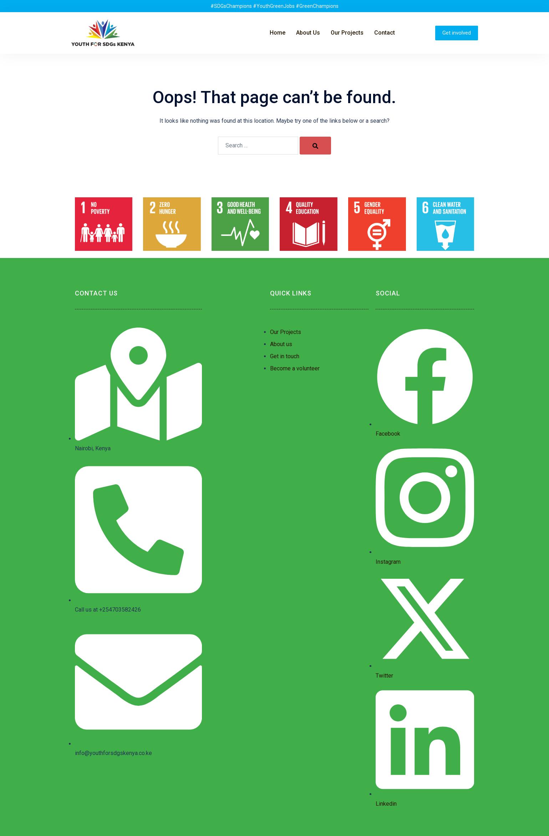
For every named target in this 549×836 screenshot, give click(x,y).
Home (277, 32)
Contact (384, 32)
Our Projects (347, 32)
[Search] (315, 145)
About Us (308, 32)
